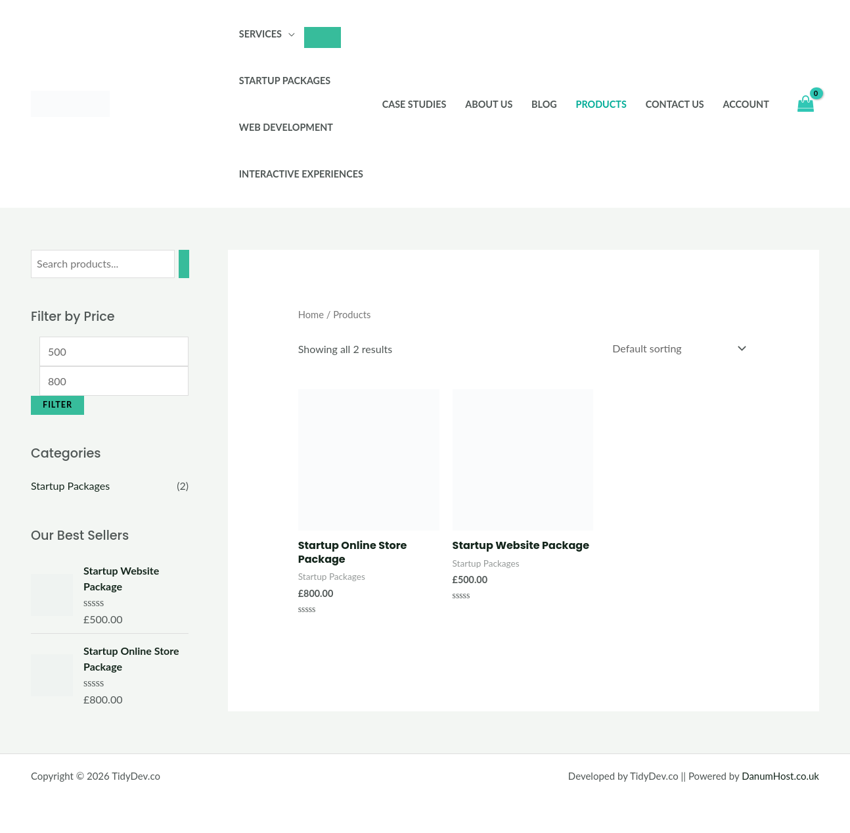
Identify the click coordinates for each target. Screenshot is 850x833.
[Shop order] (676, 348)
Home (311, 314)
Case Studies (414, 104)
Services (260, 33)
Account (746, 104)
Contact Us (675, 104)
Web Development (286, 127)
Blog (544, 104)
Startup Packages (284, 80)
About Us (488, 104)
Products (601, 104)
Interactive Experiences (301, 173)
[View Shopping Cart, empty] (805, 104)
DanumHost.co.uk (780, 776)
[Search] (184, 264)
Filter (57, 405)
